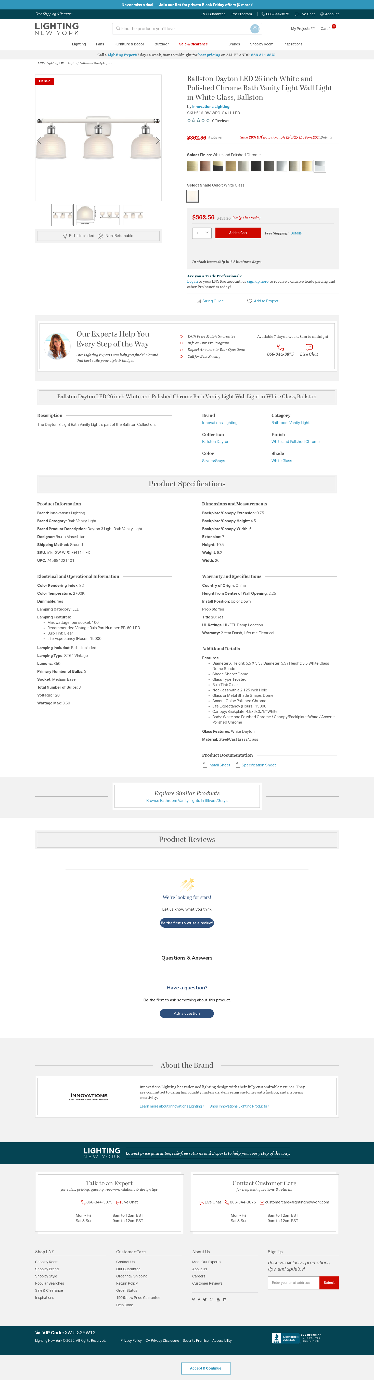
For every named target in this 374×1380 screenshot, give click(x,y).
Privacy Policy (131, 1340)
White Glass (282, 461)
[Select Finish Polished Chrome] (281, 166)
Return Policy (127, 1283)
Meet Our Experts (206, 1262)
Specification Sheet (255, 765)
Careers (198, 1276)
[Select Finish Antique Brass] (192, 166)
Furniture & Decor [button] (129, 44)
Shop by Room (46, 1262)
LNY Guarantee (213, 14)
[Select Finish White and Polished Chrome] (320, 166)
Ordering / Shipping (131, 1276)
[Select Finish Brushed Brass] (230, 166)
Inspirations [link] (292, 44)
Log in (192, 281)
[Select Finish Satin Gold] (307, 166)
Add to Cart (238, 233)
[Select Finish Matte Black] (256, 166)
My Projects (303, 29)
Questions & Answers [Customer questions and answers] (187, 957)
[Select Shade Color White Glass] (192, 196)
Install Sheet (216, 765)
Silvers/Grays (213, 461)
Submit (329, 1283)
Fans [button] (100, 44)
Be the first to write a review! (187, 923)
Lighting (52, 63)
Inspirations (44, 1298)
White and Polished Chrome (296, 442)
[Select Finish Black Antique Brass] (218, 166)
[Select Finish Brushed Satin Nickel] (243, 166)
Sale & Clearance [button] (193, 44)
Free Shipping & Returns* (53, 14)
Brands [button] (234, 44)
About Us (199, 1269)
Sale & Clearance (49, 1290)
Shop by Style (46, 1276)
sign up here (258, 281)
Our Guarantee (128, 1269)
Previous (39, 140)
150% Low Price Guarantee (138, 1298)
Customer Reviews (207, 1283)
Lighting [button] (79, 44)
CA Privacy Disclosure (162, 1340)
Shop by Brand (47, 1269)
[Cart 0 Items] (330, 29)
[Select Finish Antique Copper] (205, 166)
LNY (41, 63)
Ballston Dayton (215, 442)
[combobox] (187, 28)
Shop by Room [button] (261, 44)
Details (326, 137)
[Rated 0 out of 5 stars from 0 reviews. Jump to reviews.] (208, 121)
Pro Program (241, 14)
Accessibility (222, 1340)
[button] (329, 14)
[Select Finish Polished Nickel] (294, 166)
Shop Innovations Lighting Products (239, 1106)
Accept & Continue (205, 1368)
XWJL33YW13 (80, 1333)
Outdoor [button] (161, 44)
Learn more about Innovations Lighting (171, 1106)
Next (158, 140)
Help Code (124, 1305)
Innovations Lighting (210, 107)
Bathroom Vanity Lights (96, 63)
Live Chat (305, 14)
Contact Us (125, 1262)
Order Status (126, 1290)
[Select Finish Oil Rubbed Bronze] (269, 166)
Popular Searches (49, 1283)
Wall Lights (69, 63)
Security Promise (196, 1340)
